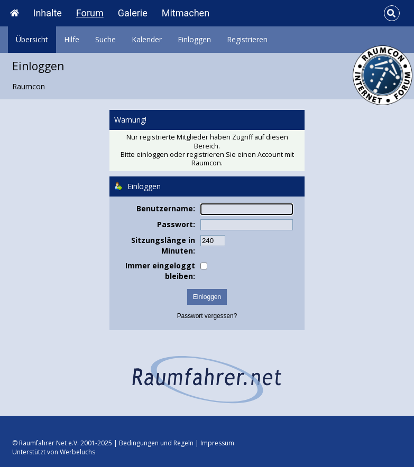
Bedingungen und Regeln (156, 442)
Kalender (147, 39)
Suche (105, 39)
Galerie (133, 12)
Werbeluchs (77, 451)
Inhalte (47, 12)
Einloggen (194, 39)
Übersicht (32, 39)
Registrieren (247, 39)
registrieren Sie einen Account (235, 154)
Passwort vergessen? (207, 316)
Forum (90, 12)
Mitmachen (185, 12)
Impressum (217, 442)
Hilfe (71, 39)
